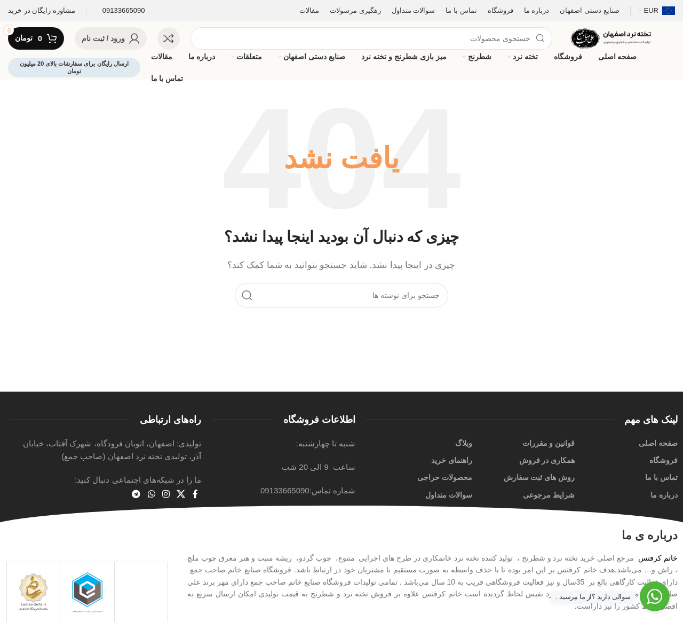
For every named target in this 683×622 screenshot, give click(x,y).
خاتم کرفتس (658, 558)
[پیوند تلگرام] (136, 494)
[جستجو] (371, 38)
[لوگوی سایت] (619, 37)
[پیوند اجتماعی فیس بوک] (195, 494)
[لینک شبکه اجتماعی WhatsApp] (151, 494)
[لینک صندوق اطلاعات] (41, 10)
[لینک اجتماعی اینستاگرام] (165, 494)
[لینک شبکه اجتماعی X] (181, 494)
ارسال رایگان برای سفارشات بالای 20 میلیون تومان (74, 67)
